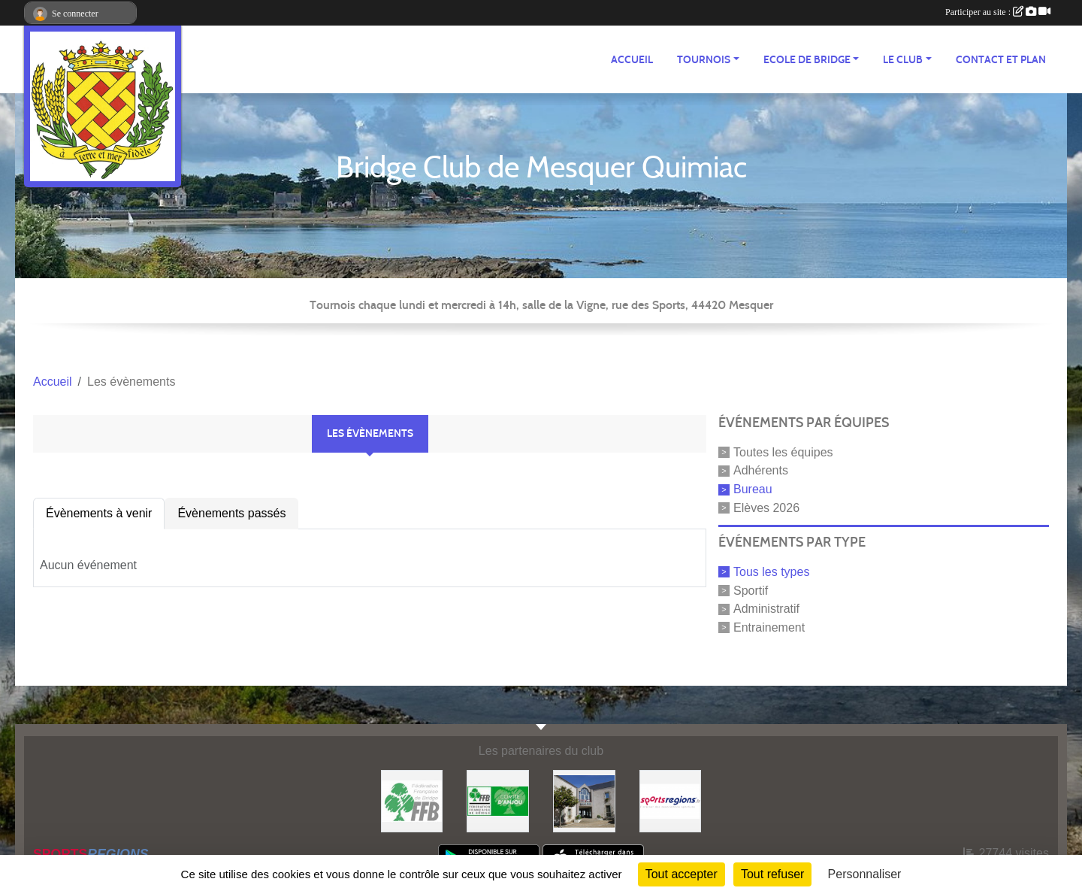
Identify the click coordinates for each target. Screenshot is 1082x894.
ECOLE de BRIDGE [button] (807, 59)
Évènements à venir (99, 513)
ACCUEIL (632, 59)
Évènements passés (231, 513)
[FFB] (412, 800)
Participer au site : (997, 12)
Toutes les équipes (783, 451)
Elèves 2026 (766, 508)
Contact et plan (1001, 59)
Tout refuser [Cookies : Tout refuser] (772, 874)
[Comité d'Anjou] (498, 800)
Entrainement (769, 627)
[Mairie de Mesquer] (584, 800)
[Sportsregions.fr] (670, 800)
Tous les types (771, 571)
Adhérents (760, 470)
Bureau (752, 489)
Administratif (766, 608)
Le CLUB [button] (903, 59)
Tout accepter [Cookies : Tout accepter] (681, 874)
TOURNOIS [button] (703, 59)
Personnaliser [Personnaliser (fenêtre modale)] (865, 874)
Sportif (750, 589)
